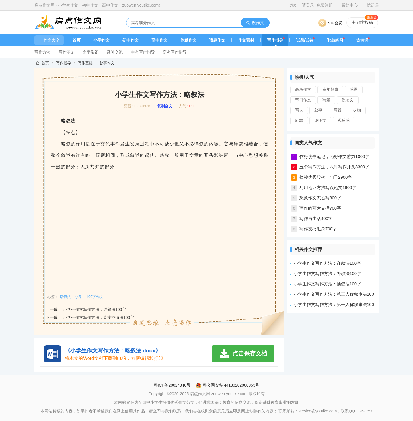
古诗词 (362, 40)
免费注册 (325, 5)
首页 (77, 40)
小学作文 (101, 40)
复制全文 (164, 106)
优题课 (373, 5)
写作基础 (67, 52)
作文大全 (49, 40)
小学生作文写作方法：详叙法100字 (94, 309)
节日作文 (303, 100)
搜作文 (255, 22)
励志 (299, 120)
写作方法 (42, 52)
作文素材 (246, 40)
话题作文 (217, 40)
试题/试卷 (304, 40)
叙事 (318, 110)
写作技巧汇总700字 (318, 228)
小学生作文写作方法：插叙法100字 (327, 283)
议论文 (348, 100)
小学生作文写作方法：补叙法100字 (327, 273)
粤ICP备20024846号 (172, 385)
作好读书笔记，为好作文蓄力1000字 (334, 156)
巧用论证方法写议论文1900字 (327, 187)
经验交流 (115, 52)
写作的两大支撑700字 (320, 208)
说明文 (320, 120)
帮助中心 (350, 5)
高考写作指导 (175, 52)
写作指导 (275, 40)
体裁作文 (188, 40)
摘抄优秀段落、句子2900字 (325, 177)
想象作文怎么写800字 (320, 197)
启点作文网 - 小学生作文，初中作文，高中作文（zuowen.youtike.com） (98, 5)
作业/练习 (334, 40)
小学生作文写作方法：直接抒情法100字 (98, 317)
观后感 (344, 120)
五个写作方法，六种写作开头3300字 (334, 166)
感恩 (354, 89)
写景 (326, 100)
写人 (299, 110)
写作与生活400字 (315, 218)
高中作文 (159, 40)
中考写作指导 (143, 52)
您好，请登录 (302, 5)
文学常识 (91, 52)
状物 (357, 110)
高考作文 (303, 89)
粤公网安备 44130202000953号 (227, 385)
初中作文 (130, 40)
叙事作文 (107, 63)
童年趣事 (330, 89)
